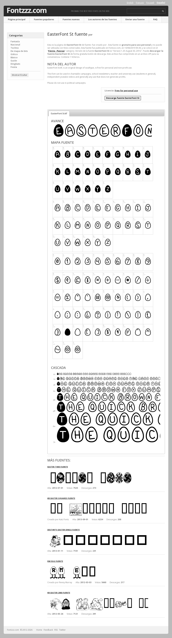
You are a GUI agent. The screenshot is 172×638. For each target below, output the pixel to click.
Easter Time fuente (57, 466)
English (130, 2)
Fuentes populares (44, 19)
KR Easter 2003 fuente (58, 592)
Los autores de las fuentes (102, 19)
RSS (56, 629)
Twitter (62, 629)
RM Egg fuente (55, 561)
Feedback (48, 629)
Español (161, 2)
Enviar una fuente (135, 19)
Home (39, 629)
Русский (150, 2)
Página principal (16, 19)
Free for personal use (126, 90)
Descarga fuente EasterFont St (122, 98)
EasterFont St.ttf (59, 113)
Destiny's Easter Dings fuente (63, 529)
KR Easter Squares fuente (61, 498)
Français (140, 2)
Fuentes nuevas (71, 19)
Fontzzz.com (27, 10)
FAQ (155, 19)
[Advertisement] (25, 136)
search (163, 11)
